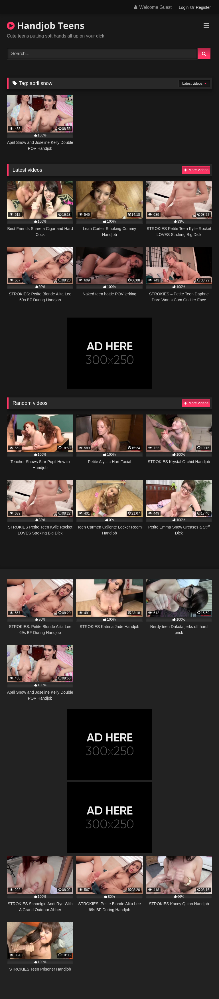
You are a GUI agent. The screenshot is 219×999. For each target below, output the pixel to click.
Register (203, 7)
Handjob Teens (45, 25)
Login (183, 7)
